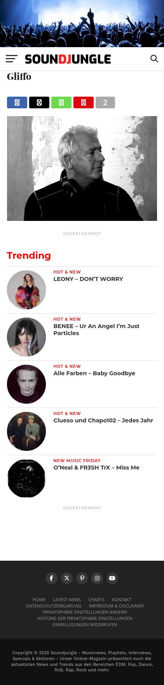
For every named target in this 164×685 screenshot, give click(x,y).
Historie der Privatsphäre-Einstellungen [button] (85, 618)
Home (39, 599)
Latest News (67, 599)
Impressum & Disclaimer (116, 606)
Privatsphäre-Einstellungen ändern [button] (85, 612)
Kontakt (121, 599)
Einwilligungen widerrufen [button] (84, 624)
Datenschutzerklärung (54, 606)
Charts (96, 599)
